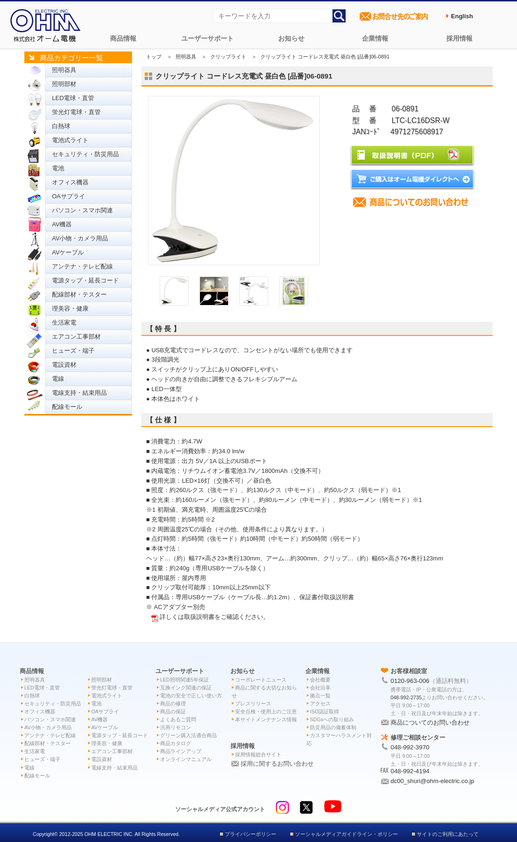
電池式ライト (70, 140)
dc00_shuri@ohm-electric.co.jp (432, 780)
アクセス (320, 703)
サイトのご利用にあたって (448, 834)
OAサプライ (68, 196)
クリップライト (228, 56)
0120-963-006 (410, 680)
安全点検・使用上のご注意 (266, 711)
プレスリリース (253, 703)
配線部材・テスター (79, 294)
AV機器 (62, 224)
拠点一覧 (320, 695)
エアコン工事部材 (76, 336)
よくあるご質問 (178, 719)
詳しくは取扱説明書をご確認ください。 (214, 616)
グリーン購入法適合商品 (188, 735)
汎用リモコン (175, 727)
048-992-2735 (406, 697)
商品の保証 (173, 711)
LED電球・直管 (73, 98)
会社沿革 (320, 687)
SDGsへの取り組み (332, 719)
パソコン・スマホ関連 (82, 210)
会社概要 (320, 679)
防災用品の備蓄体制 (333, 727)
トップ (154, 56)
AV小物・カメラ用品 (80, 238)
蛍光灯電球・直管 (76, 112)
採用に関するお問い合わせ (277, 763)
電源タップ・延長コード (85, 280)
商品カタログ (175, 743)
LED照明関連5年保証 (184, 679)
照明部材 (64, 83)
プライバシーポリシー (250, 834)
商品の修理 (173, 703)
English (462, 16)
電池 (58, 168)
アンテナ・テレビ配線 (82, 266)
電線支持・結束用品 (79, 392)
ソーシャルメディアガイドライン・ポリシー (346, 834)
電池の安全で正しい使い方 (191, 695)
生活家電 (64, 322)
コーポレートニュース (261, 679)
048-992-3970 (410, 747)
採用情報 (459, 38)
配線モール (67, 406)
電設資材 (64, 364)
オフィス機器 (70, 182)
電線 (58, 378)
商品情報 (123, 38)
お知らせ (291, 38)
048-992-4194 (410, 771)
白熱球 (61, 126)
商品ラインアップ (180, 751)
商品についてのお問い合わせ (430, 722)
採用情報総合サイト (258, 754)
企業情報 (375, 38)
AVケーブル (68, 252)
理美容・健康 (70, 308)
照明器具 (64, 69)
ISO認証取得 (324, 711)
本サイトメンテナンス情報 (266, 719)
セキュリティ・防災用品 (85, 154)
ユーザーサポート (207, 38)
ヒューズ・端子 (73, 350)
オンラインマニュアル (186, 759)
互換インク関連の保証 (186, 687)
